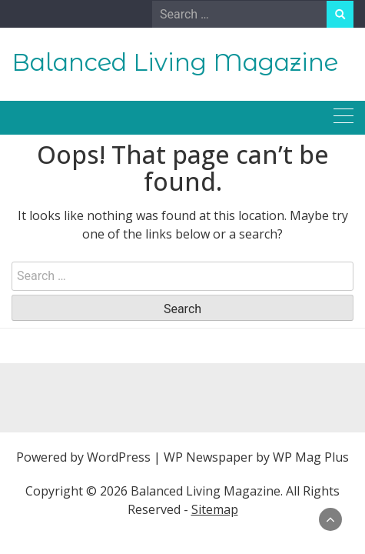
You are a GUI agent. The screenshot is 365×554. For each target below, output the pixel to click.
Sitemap (214, 509)
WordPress (119, 457)
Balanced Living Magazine (175, 62)
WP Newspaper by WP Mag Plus (256, 457)
